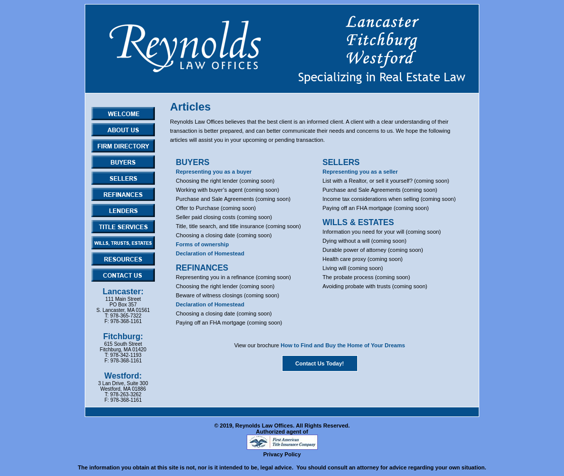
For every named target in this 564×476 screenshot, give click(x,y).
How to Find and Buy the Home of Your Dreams (342, 345)
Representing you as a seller (360, 172)
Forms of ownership (202, 244)
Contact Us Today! (319, 363)
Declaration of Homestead (210, 253)
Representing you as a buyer (214, 172)
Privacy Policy (282, 454)
